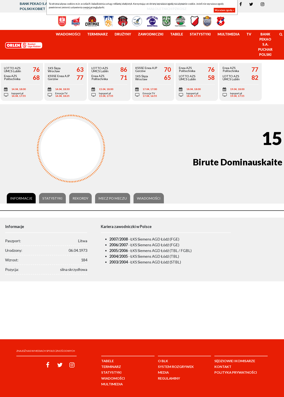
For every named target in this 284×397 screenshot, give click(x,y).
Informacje (21, 198)
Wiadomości (148, 198)
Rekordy (80, 198)
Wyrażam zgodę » (224, 10)
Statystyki (52, 198)
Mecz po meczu (112, 198)
